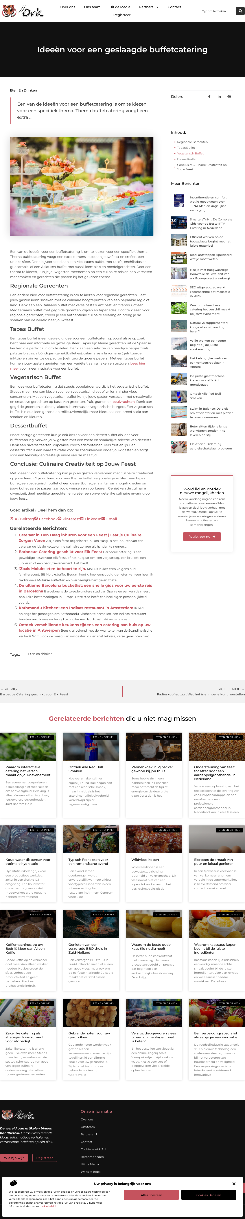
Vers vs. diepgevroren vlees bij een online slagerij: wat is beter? (153, 1037)
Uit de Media (119, 7)
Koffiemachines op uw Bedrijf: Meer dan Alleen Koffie (25, 948)
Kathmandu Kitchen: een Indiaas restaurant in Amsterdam (76, 608)
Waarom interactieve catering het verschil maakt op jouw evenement (210, 309)
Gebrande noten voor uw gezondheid (89, 1035)
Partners (149, 7)
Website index (91, 1171)
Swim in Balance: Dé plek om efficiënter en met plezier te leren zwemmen (211, 413)
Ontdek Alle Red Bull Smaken (85, 769)
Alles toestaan (151, 1195)
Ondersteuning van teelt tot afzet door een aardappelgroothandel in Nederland (215, 773)
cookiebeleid (48, 1206)
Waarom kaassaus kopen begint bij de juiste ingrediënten (215, 948)
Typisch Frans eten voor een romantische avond (88, 862)
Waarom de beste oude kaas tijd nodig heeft (151, 946)
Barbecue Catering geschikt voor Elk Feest (60, 552)
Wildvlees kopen (145, 860)
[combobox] (218, 11)
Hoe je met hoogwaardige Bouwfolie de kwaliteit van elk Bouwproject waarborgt (210, 274)
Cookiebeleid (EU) (94, 1149)
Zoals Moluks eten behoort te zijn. (52, 568)
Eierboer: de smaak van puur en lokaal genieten (214, 862)
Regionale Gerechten (192, 142)
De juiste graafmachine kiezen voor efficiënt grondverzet (207, 380)
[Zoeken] (240, 11)
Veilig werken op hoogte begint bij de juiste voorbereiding (208, 345)
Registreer (122, 15)
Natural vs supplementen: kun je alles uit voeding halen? (209, 327)
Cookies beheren (208, 1195)
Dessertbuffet (187, 159)
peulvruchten (123, 402)
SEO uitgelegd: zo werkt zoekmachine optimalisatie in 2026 (210, 292)
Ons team (92, 7)
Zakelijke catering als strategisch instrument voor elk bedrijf (25, 1037)
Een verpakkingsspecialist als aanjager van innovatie (215, 1035)
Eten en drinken (23, 90)
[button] (234, 1184)
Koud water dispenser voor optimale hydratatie (28, 862)
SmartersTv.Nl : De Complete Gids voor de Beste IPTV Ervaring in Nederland (211, 224)
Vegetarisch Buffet (190, 153)
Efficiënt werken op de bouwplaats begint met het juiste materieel (210, 241)
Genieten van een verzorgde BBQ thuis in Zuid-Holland (87, 948)
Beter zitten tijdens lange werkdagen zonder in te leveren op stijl (208, 431)
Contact (174, 7)
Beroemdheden (92, 1157)
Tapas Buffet (186, 147)
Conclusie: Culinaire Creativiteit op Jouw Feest (202, 167)
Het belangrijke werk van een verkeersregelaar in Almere (208, 362)
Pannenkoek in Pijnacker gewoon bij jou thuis (152, 769)
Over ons (67, 7)
